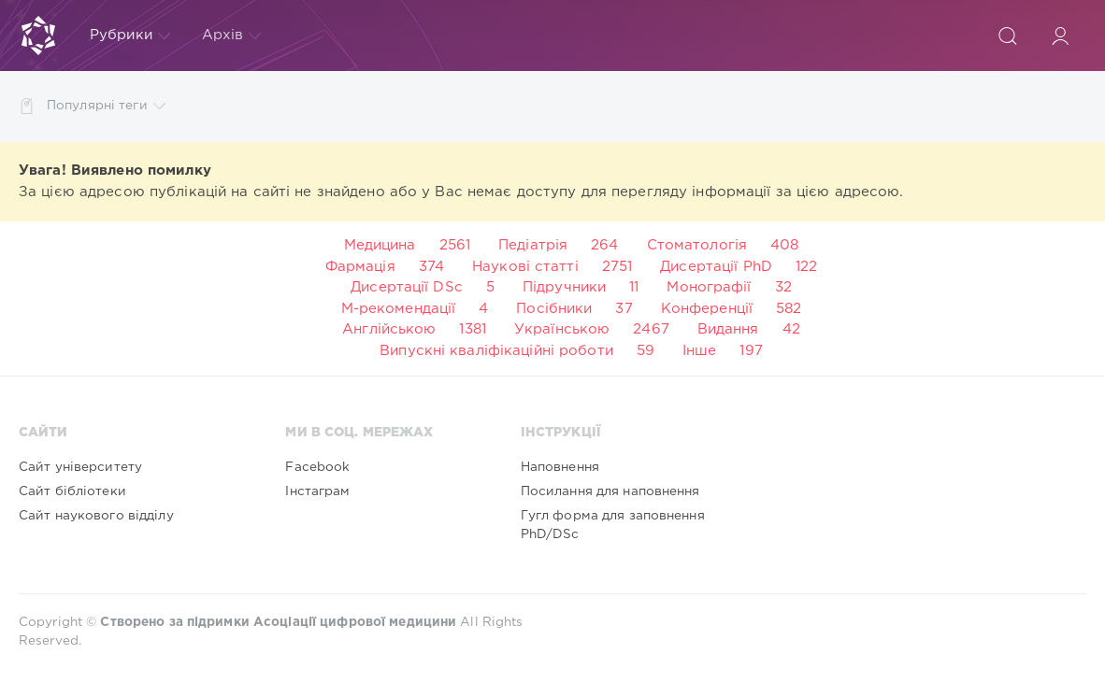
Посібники (554, 309)
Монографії (709, 287)
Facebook (317, 467)
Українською (562, 329)
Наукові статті (525, 267)
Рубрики (130, 35)
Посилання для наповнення (610, 491)
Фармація (360, 267)
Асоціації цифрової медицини (354, 622)
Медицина (380, 245)
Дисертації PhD (716, 267)
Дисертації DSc (407, 287)
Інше (699, 351)
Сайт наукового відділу (96, 515)
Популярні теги (106, 106)
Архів (232, 35)
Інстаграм (317, 491)
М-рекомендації (398, 309)
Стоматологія (697, 245)
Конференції (707, 309)
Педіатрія (532, 245)
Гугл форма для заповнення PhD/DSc (613, 525)
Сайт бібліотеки (72, 491)
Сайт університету (80, 467)
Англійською (389, 329)
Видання (728, 329)
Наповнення (560, 467)
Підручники (564, 287)
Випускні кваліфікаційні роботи (496, 351)
